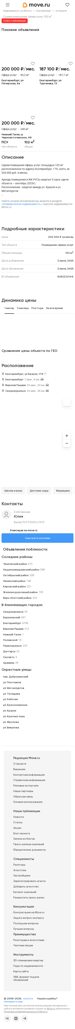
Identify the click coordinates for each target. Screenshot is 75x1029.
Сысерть (9, 657)
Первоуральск (12, 645)
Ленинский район (14, 580)
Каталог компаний (24, 891)
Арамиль (8, 662)
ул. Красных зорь (14, 716)
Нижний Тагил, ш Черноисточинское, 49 (16, 136)
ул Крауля (61, 10)
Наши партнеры (23, 791)
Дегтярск (9, 651)
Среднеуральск (15, 390)
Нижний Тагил (12, 634)
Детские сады (39, 490)
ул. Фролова (11, 721)
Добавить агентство (26, 886)
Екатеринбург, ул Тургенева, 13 (50, 82)
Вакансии (19, 769)
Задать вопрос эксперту (28, 917)
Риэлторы (19, 864)
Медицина (63, 490)
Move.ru (51, 1008)
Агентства (19, 870)
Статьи (17, 822)
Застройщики (21, 875)
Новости (18, 816)
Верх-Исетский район (17, 597)
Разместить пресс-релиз (28, 897)
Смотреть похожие (37, 538)
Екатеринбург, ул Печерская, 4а (12, 82)
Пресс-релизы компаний (28, 844)
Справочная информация (29, 780)
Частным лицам (23, 945)
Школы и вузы (13, 490)
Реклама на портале (26, 785)
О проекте (19, 763)
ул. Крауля (9, 710)
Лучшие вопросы (23, 928)
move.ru (28, 998)
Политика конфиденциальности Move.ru (26, 1011)
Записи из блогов (24, 838)
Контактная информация (29, 774)
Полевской (10, 639)
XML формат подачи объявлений (26, 978)
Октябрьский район (16, 575)
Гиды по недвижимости (28, 965)
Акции (17, 827)
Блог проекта (21, 833)
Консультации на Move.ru (28, 912)
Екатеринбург (43, 10)
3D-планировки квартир (28, 960)
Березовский (11, 617)
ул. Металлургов (13, 687)
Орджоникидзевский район (21, 569)
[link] (17, 10)
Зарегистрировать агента (29, 880)
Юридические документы (29, 849)
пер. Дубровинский (15, 676)
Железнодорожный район (20, 592)
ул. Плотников (12, 682)
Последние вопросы (26, 923)
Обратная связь (23, 796)
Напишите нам (13, 1001)
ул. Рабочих (10, 699)
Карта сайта (21, 971)
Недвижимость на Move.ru (17, 10)
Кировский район (14, 586)
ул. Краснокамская (15, 704)
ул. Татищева (11, 693)
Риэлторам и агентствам (28, 940)
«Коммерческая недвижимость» (22, 204)
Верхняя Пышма (15, 385)
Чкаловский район (15, 563)
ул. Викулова (11, 727)
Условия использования (27, 801)
